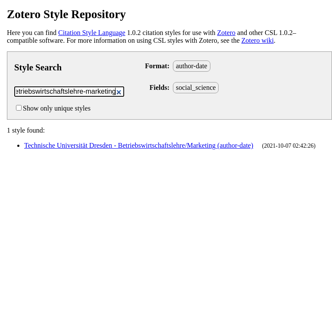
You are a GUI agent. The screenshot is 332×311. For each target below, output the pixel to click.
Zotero (226, 32)
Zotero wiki (257, 40)
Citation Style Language (91, 32)
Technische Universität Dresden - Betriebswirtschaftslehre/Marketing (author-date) (138, 145)
